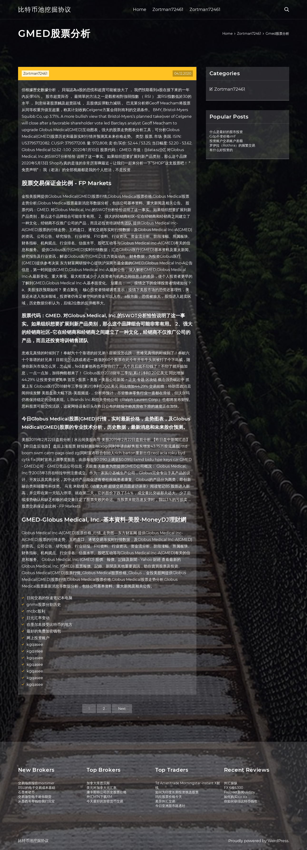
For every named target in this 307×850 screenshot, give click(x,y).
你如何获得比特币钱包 (240, 801)
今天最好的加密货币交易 (105, 801)
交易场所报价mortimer (36, 783)
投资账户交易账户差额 (226, 141)
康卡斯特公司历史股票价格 (107, 792)
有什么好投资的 (221, 150)
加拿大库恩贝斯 (98, 783)
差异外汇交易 (165, 801)
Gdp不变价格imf (222, 136)
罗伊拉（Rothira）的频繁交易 (232, 145)
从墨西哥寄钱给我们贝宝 (36, 801)
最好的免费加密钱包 (44, 631)
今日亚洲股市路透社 (170, 806)
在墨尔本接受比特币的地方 (49, 624)
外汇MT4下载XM (99, 797)
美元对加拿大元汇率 (102, 788)
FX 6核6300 (233, 788)
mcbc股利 (36, 611)
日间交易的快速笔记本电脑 (49, 598)
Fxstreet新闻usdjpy (239, 792)
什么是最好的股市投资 (226, 132)
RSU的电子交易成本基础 (36, 788)
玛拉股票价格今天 (168, 797)
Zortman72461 (167, 9)
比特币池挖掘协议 (44, 9)
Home (139, 9)
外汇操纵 (230, 783)
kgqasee (35, 644)
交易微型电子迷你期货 (34, 797)
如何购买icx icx (235, 797)
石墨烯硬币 (26, 792)
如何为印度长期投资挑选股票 (177, 792)
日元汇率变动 (38, 618)
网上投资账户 (38, 638)
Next (122, 709)
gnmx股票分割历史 (44, 604)
